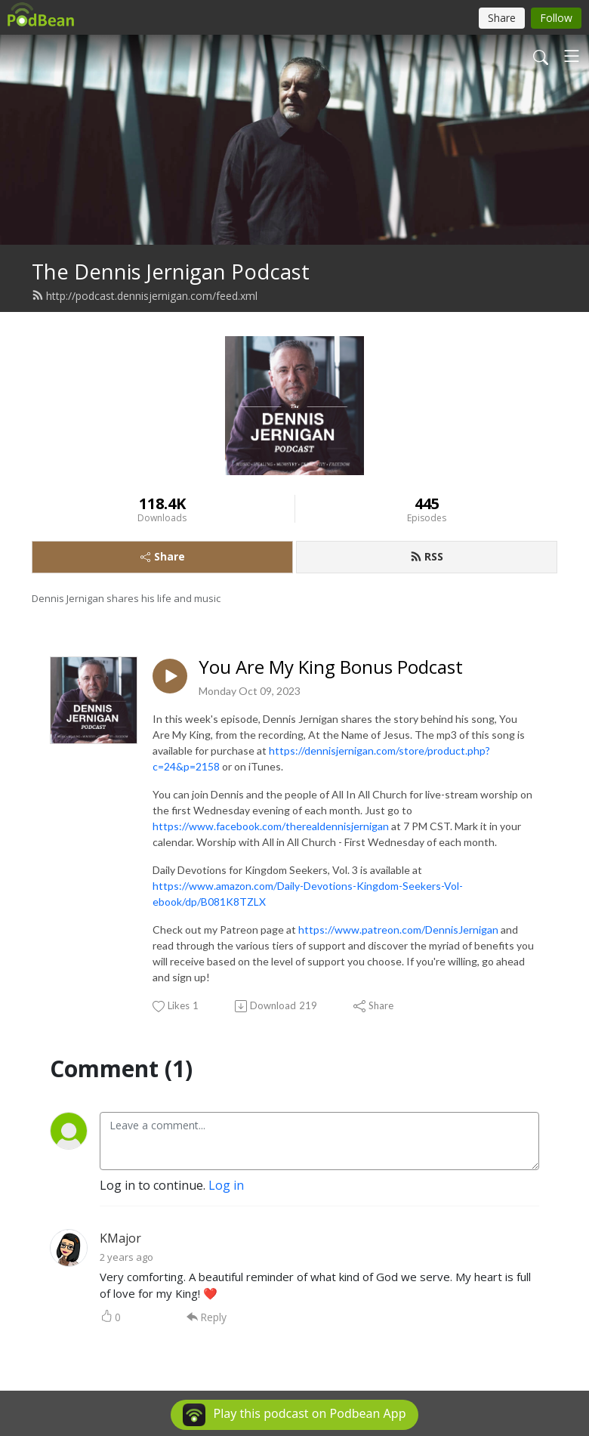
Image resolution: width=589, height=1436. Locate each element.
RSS (426, 556)
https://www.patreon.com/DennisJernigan (398, 929)
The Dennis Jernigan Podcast (171, 272)
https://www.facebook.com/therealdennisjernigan (271, 826)
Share (162, 556)
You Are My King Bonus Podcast (331, 667)
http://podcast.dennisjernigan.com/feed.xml (144, 296)
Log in (226, 1185)
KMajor (120, 1238)
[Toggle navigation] (571, 56)
